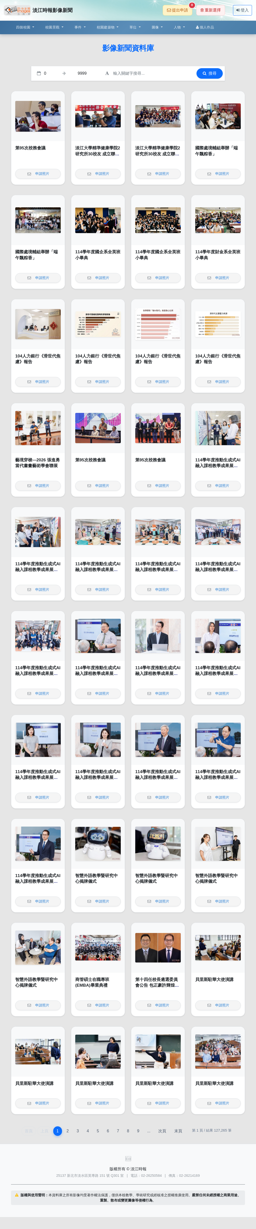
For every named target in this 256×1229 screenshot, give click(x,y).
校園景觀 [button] (52, 27)
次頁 (162, 1131)
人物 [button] (178, 27)
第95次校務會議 (30, 148)
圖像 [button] (156, 27)
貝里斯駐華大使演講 (214, 979)
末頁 (178, 1131)
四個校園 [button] (23, 27)
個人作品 (205, 27)
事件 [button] (78, 27)
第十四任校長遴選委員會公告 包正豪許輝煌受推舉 (157, 985)
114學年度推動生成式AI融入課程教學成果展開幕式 (217, 466)
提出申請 (179, 8)
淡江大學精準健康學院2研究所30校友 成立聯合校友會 (97, 154)
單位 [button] (134, 27)
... (148, 1131)
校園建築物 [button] (106, 27)
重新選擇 (210, 10)
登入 (242, 10)
